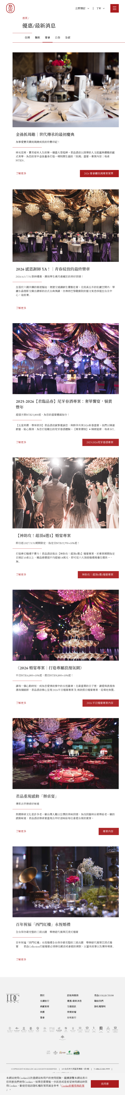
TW (100, 8)
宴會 (42, 1033)
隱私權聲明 (100, 1022)
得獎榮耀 (71, 1027)
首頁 (25, 18)
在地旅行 (71, 1033)
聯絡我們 (98, 1016)
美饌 (42, 1027)
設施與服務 (72, 1011)
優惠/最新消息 (74, 1016)
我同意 (105, 1084)
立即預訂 (82, 8)
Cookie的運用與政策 (72, 1085)
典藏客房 (44, 1022)
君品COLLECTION (104, 1011)
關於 (42, 1011)
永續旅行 (44, 1016)
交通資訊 (71, 1022)
